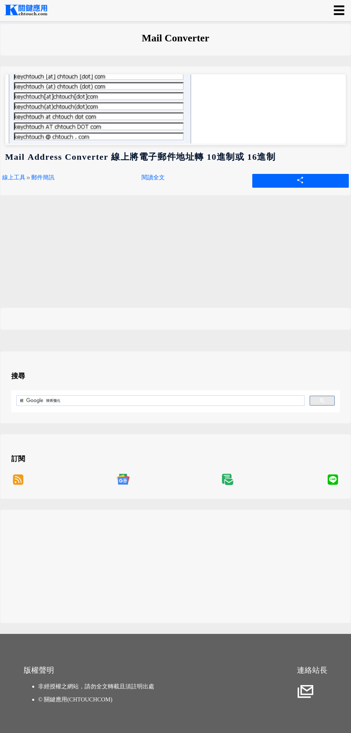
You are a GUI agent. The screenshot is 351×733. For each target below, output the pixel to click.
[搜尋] (159, 401)
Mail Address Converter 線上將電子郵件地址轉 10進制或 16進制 (140, 157)
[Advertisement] (175, 257)
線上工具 (13, 177)
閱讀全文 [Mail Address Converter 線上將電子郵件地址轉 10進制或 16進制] (153, 177)
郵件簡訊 (42, 177)
